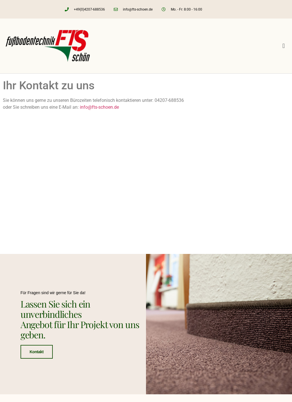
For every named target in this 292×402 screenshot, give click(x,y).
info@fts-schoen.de (99, 107)
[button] (283, 46)
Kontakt (37, 351)
